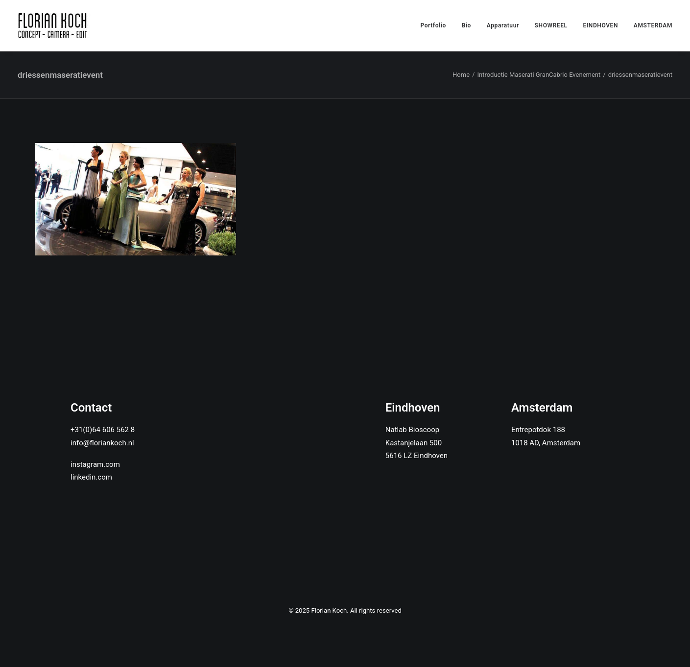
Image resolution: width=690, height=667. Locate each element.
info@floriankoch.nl (102, 442)
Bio (466, 25)
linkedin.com (91, 477)
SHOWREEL (551, 25)
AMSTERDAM (653, 25)
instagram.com (95, 464)
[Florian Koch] (54, 25)
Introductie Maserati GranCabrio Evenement (538, 74)
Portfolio (433, 25)
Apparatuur (503, 25)
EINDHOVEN (600, 25)
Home (461, 74)
